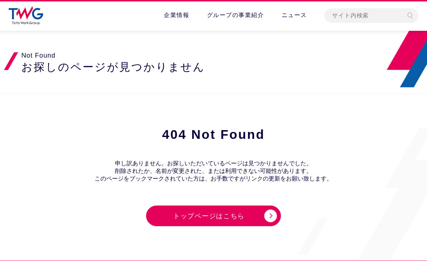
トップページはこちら (209, 216)
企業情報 (176, 15)
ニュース (294, 15)
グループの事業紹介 (235, 15)
